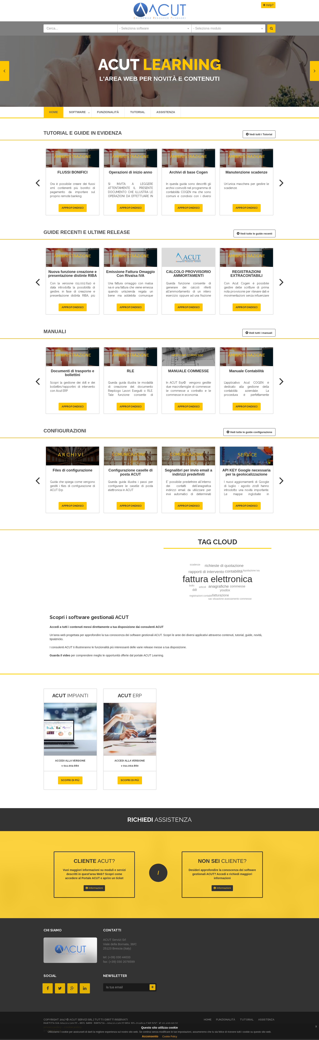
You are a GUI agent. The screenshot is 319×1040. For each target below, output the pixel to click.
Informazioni (94, 888)
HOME (53, 112)
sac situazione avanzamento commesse (230, 599)
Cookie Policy (169, 1036)
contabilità (234, 572)
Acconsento (150, 1036)
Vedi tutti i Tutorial (259, 135)
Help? (268, 5)
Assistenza (170, 112)
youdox (225, 591)
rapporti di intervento (206, 573)
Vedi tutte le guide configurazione (249, 433)
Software (80, 112)
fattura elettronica (217, 580)
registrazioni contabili (200, 596)
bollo (191, 586)
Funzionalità (110, 112)
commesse (237, 587)
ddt (194, 591)
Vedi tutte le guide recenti (254, 234)
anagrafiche (219, 587)
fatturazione (220, 596)
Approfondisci (73, 209)
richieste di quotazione (224, 566)
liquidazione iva (251, 571)
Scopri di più (70, 781)
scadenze (195, 565)
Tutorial (141, 112)
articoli (202, 588)
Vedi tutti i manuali (259, 333)
